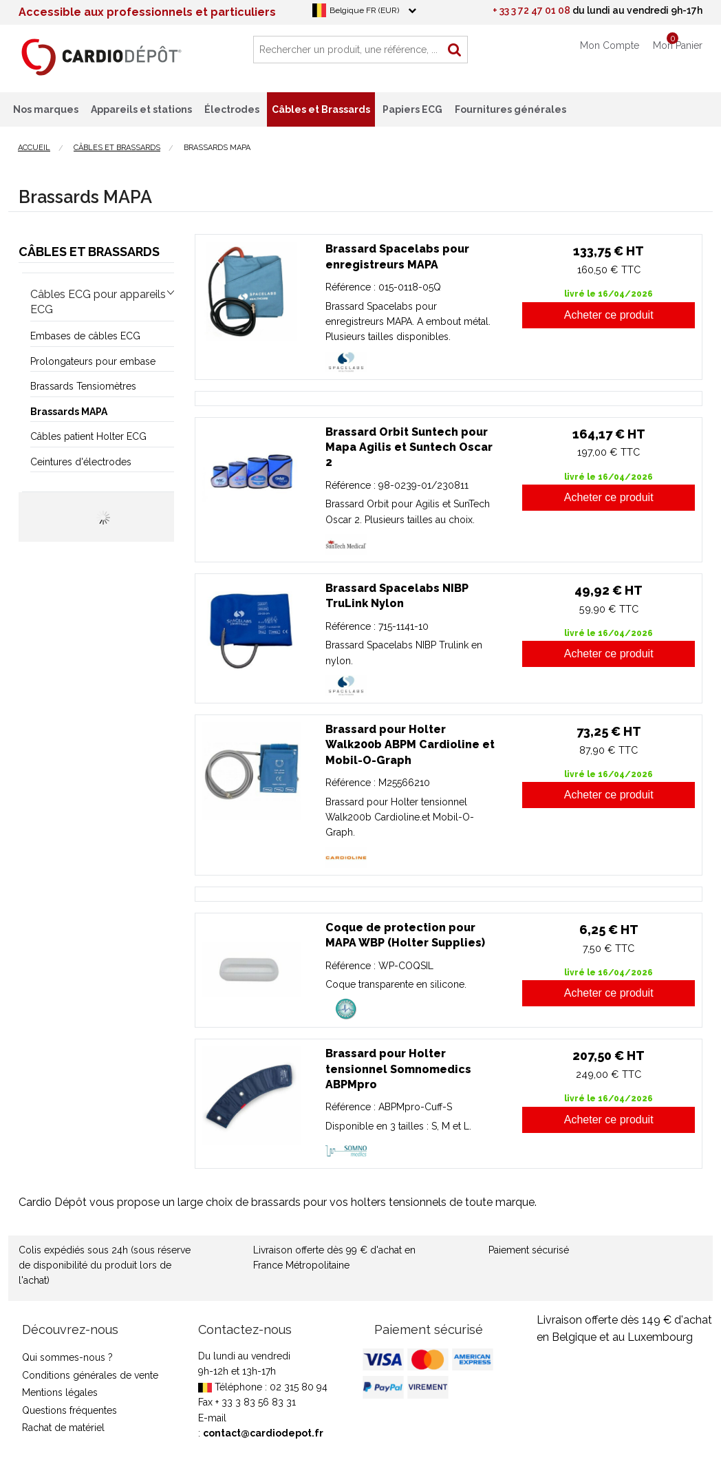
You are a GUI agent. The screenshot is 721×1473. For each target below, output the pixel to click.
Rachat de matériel (63, 1427)
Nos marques (45, 109)
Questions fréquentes (69, 1410)
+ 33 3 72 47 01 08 (531, 10)
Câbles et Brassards (89, 251)
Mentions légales (60, 1392)
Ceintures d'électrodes (80, 461)
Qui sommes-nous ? (67, 1357)
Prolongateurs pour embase (92, 361)
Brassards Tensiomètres (83, 386)
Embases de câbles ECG (85, 335)
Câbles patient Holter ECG (88, 436)
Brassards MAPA (68, 411)
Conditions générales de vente (90, 1375)
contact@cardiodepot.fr (263, 1433)
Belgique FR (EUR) (364, 10)
